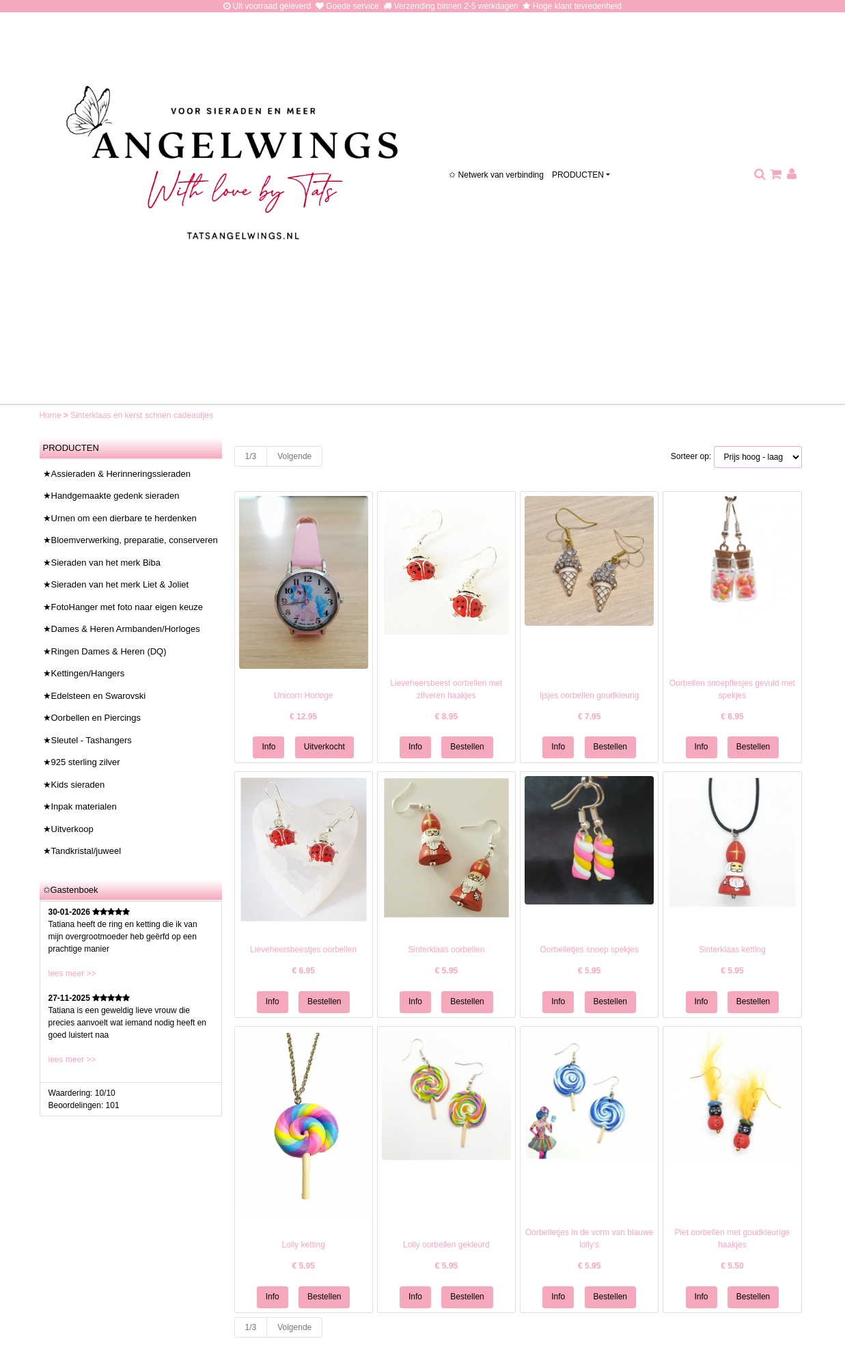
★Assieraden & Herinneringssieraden (117, 474)
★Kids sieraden (74, 784)
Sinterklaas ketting (732, 949)
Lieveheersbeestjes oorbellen (303, 949)
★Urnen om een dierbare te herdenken (120, 518)
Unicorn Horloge (303, 695)
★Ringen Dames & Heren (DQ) (105, 651)
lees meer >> (72, 973)
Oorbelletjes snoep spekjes (589, 949)
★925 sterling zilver (81, 762)
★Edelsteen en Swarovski (94, 696)
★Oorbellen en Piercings (92, 718)
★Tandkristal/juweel (82, 851)
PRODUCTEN (578, 175)
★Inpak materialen (80, 806)
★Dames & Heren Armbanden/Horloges (121, 629)
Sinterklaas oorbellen (446, 949)
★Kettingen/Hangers (84, 673)
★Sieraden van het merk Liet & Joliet (116, 584)
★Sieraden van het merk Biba (102, 562)
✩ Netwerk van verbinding (496, 175)
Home (52, 415)
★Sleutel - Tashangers (87, 740)
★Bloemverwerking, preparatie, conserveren (130, 540)
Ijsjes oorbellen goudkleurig (589, 695)
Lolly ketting (302, 1244)
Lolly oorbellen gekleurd (446, 1244)
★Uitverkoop (68, 829)
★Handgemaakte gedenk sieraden (111, 496)
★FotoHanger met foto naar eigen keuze (123, 607)
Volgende (294, 456)
